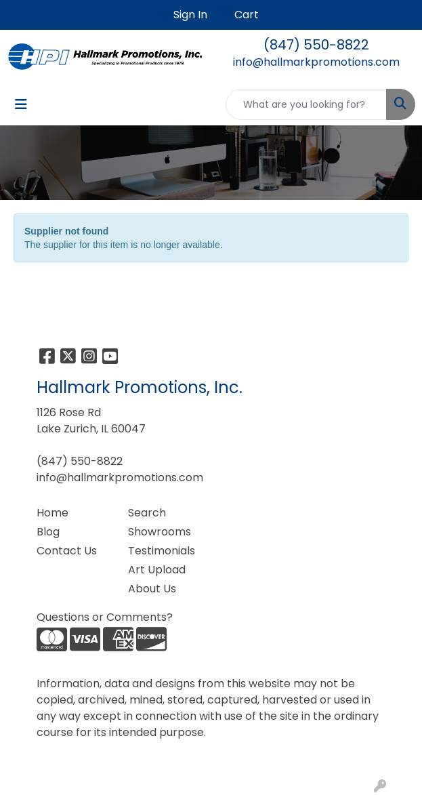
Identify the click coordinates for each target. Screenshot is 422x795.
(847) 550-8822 (316, 44)
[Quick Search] (306, 104)
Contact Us (67, 550)
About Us (152, 588)
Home (52, 513)
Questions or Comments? (105, 617)
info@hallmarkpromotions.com (316, 62)
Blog (48, 531)
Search (147, 513)
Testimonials (161, 550)
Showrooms (159, 531)
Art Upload (157, 569)
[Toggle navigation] (21, 104)
